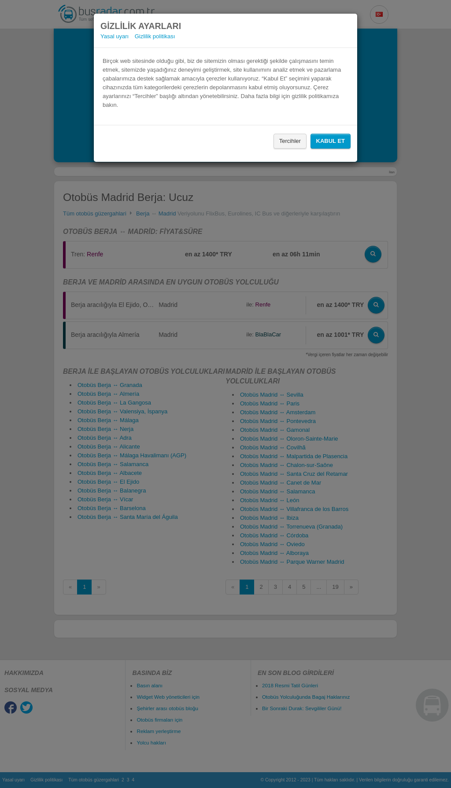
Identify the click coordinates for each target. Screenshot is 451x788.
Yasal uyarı (114, 36)
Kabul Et (330, 141)
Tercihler (290, 141)
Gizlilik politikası (155, 36)
